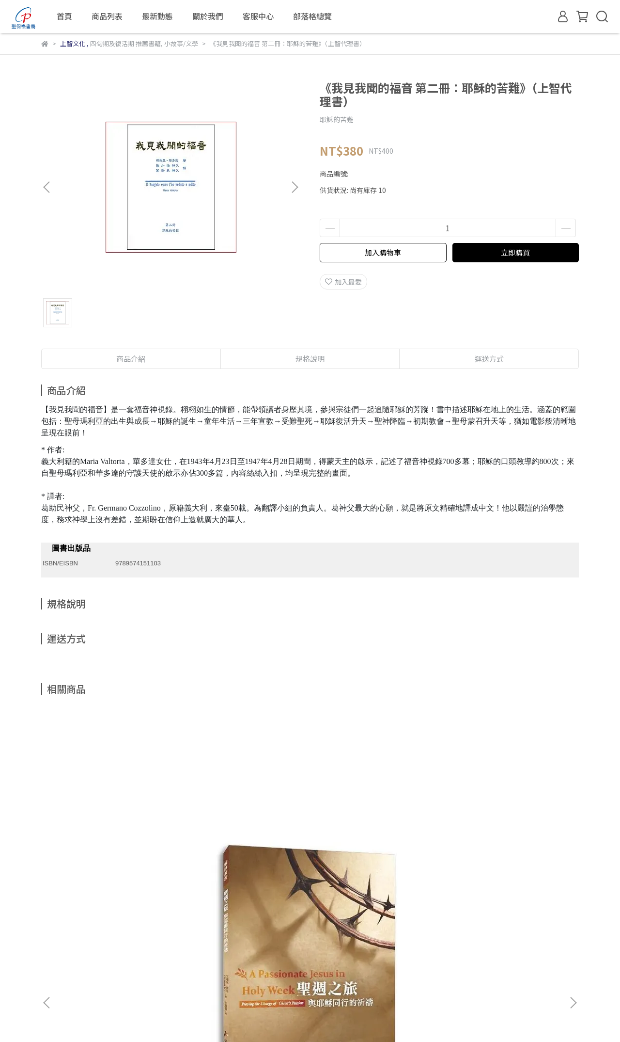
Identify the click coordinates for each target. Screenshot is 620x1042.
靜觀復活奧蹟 (506, 828)
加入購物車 (383, 252)
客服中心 (258, 16)
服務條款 (234, 936)
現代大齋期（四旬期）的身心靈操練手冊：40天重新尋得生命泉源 (375, 833)
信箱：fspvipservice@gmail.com (93, 981)
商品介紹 (130, 358)
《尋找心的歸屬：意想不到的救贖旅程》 (244, 833)
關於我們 (207, 16)
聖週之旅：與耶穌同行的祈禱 (113, 828)
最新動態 (157, 16)
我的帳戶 (118, 936)
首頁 (64, 16)
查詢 (48, 936)
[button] (294, 187)
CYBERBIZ (236, 1017)
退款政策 (157, 936)
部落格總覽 (312, 16)
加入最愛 (343, 282)
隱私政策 (196, 936)
